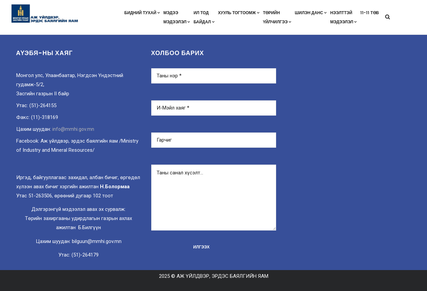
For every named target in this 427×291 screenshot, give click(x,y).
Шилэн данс (311, 13)
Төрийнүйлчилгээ (277, 17)
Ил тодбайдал (203, 17)
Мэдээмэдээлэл (176, 17)
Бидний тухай (142, 13)
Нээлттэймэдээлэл (343, 17)
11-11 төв (369, 13)
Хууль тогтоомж (239, 13)
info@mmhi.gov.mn (73, 129)
